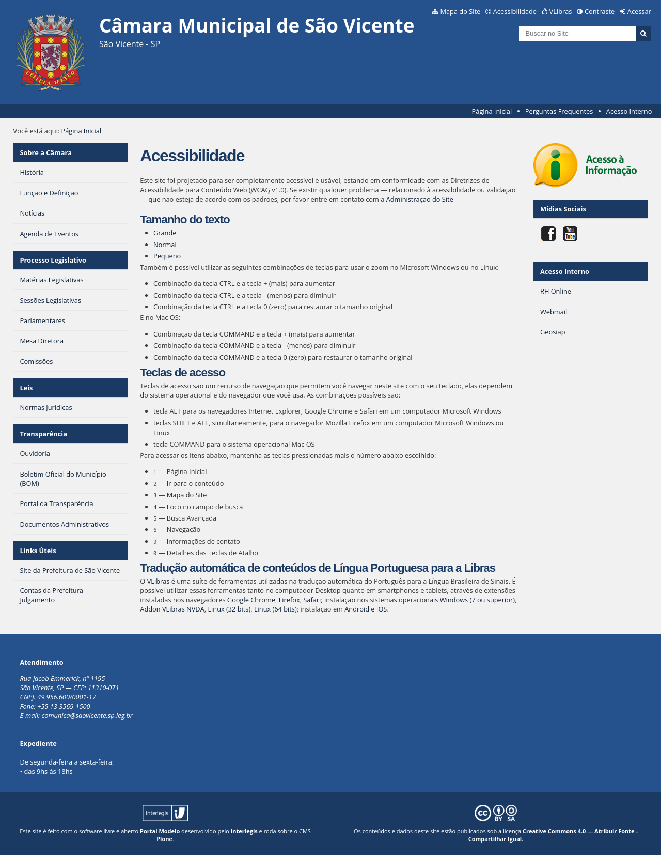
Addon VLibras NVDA (172, 609)
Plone (164, 839)
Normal (165, 244)
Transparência (43, 433)
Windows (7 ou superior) (477, 599)
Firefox (289, 599)
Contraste (600, 11)
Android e (360, 609)
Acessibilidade (515, 11)
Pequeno (167, 256)
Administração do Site (419, 199)
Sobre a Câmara (46, 152)
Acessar (639, 11)
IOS (381, 609)
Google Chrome (251, 599)
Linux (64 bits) (275, 609)
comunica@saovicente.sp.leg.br (86, 715)
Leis (26, 387)
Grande (165, 232)
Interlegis (244, 831)
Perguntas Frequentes (559, 111)
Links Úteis (38, 550)
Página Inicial (492, 111)
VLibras (560, 11)
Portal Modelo (160, 831)
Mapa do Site (460, 11)
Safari (312, 599)
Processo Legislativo (53, 260)
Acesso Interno (629, 111)
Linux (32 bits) (229, 609)
